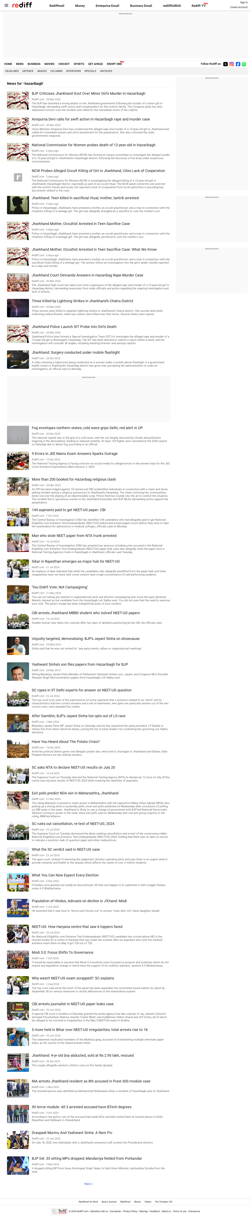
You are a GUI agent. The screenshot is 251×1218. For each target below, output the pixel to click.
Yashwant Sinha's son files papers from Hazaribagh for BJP (80, 664)
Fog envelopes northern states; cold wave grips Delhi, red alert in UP (87, 428)
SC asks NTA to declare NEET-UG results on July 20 (73, 767)
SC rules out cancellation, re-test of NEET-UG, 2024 (73, 824)
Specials (90, 71)
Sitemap (143, 1211)
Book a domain (109, 1202)
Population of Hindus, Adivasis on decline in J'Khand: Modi (79, 901)
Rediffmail (56, 6)
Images (42, 71)
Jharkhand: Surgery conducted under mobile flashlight (76, 352)
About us (166, 1211)
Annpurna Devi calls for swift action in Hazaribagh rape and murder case (91, 119)
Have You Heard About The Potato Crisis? (66, 742)
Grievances (194, 1211)
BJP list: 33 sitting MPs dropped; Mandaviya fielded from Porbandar (87, 1158)
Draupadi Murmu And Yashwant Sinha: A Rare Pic (72, 1133)
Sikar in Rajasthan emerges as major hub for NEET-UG (76, 561)
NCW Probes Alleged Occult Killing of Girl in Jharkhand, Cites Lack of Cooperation (98, 171)
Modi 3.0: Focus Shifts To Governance (62, 952)
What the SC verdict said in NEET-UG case (66, 849)
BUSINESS (34, 64)
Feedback (155, 1211)
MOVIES (49, 64)
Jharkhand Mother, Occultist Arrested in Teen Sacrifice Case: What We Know (94, 249)
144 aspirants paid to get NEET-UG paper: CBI (68, 510)
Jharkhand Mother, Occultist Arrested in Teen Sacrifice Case (81, 224)
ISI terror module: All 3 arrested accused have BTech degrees (81, 1107)
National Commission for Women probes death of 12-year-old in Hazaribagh (93, 145)
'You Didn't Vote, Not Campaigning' (60, 587)
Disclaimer (115, 1211)
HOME (8, 64)
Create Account (239, 7)
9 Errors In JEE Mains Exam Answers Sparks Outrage (75, 454)
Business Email (141, 6)
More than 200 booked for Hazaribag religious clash (74, 479)
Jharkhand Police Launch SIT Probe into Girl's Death (74, 327)
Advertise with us (99, 1211)
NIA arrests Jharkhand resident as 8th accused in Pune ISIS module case (91, 1081)
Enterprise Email (107, 6)
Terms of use (180, 1211)
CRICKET (64, 64)
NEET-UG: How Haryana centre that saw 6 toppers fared (77, 927)
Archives (106, 71)
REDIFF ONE (114, 64)
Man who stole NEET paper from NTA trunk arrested (74, 536)
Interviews (73, 71)
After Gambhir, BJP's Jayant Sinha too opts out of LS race (79, 716)
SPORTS (79, 64)
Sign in (244, 2)
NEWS (20, 64)
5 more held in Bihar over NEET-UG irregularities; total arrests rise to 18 (90, 1030)
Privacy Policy (130, 1211)
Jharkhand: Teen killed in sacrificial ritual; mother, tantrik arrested (85, 198)
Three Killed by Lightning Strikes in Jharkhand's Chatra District (82, 301)
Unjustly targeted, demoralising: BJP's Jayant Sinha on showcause (86, 639)
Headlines (12, 71)
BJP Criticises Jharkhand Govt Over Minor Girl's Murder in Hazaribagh (88, 93)
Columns (56, 71)
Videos (147, 1202)
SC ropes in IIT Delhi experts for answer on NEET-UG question (82, 690)
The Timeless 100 (163, 1202)
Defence (27, 71)
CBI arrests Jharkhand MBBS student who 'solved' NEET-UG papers (86, 613)
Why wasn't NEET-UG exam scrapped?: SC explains (73, 978)
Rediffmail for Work (88, 1202)
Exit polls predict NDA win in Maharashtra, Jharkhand (75, 793)
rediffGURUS (172, 6)
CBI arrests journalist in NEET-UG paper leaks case (73, 1004)
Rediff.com (82, 1211)
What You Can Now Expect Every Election (65, 875)
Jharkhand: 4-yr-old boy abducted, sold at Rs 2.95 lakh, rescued (83, 1055)
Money (80, 6)
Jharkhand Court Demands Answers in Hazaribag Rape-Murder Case (87, 275)
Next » (88, 1184)
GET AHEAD (95, 64)
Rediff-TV (199, 6)
